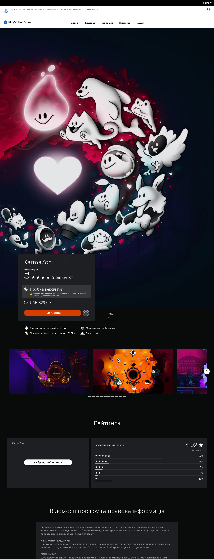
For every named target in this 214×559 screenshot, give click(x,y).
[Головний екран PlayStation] (6, 9)
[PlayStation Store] (18, 19)
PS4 (29, 9)
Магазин (77, 9)
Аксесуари (51, 9)
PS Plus (38, 9)
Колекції (90, 19)
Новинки (74, 19)
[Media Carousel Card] (49, 368)
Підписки (125, 19)
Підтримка (91, 9)
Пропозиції (107, 19)
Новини (64, 9)
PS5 (21, 9)
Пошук (140, 19)
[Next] (207, 368)
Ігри (13, 9)
